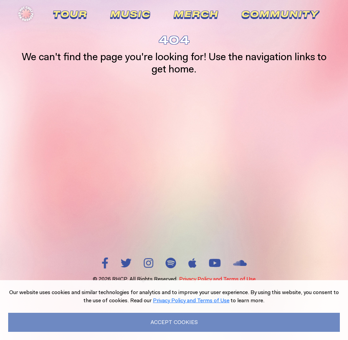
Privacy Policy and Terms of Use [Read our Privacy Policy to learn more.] (191, 300)
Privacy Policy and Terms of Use (217, 279)
